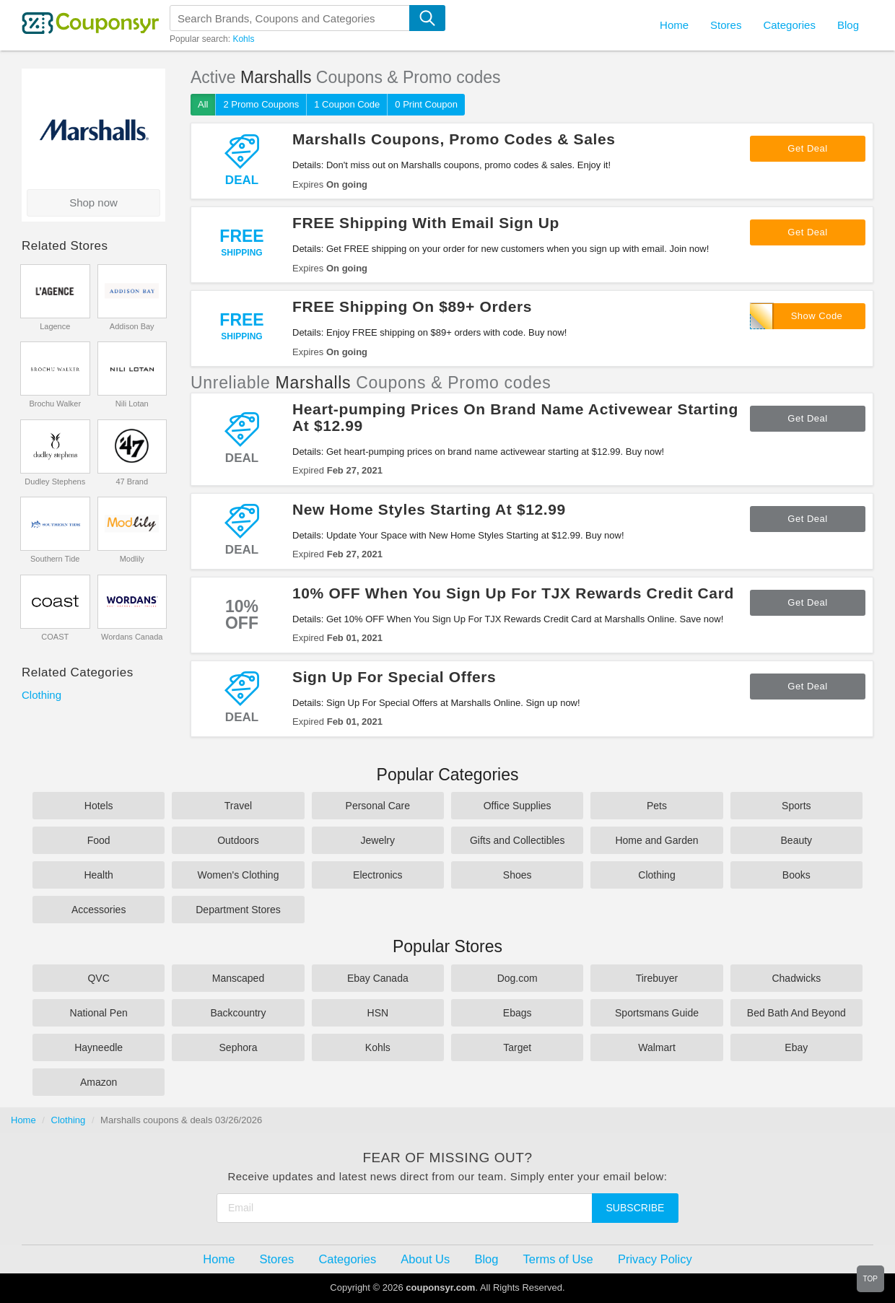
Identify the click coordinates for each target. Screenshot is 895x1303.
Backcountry (238, 1013)
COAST (55, 636)
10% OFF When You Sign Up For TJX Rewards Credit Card (513, 593)
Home (23, 1120)
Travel (238, 805)
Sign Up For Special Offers (394, 676)
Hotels (98, 805)
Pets (657, 805)
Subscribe (635, 1207)
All (203, 104)
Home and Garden (656, 840)
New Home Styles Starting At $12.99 (429, 509)
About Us (425, 1258)
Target (517, 1047)
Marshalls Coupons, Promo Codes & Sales (454, 139)
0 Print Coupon (426, 104)
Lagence (55, 326)
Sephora (238, 1047)
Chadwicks (796, 978)
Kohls (243, 39)
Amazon (98, 1082)
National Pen (99, 1013)
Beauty (797, 840)
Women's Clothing (238, 875)
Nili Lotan (132, 403)
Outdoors (238, 840)
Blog (848, 25)
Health (98, 875)
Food (98, 840)
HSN (378, 1013)
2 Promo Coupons (261, 104)
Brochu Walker (55, 403)
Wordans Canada (131, 636)
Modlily (132, 558)
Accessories (98, 909)
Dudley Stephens (55, 481)
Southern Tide (55, 558)
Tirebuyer (657, 978)
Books (796, 875)
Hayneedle (98, 1047)
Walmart (657, 1047)
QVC (98, 978)
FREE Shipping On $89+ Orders (412, 306)
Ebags (517, 1013)
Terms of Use (558, 1258)
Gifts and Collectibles (517, 840)
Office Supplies (517, 805)
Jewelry (378, 840)
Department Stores (238, 909)
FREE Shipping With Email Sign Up (425, 222)
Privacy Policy (655, 1258)
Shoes (517, 875)
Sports (796, 805)
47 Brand (131, 481)
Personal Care (378, 805)
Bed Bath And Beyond (796, 1013)
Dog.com (517, 978)
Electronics (377, 875)
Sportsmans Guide (657, 1013)
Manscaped (238, 978)
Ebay (796, 1047)
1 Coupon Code (347, 104)
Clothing (41, 695)
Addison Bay (132, 326)
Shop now (93, 202)
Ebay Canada (378, 978)
